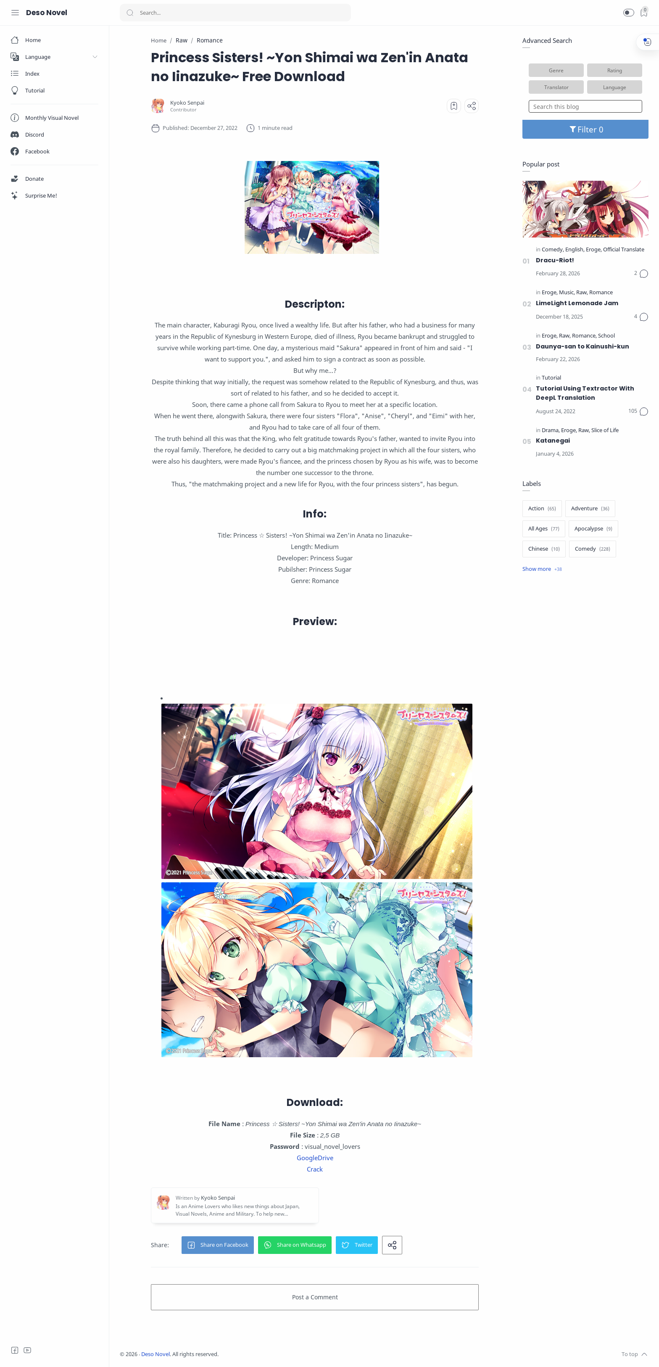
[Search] (235, 12)
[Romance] (601, 293)
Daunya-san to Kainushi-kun (582, 346)
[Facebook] (15, 1350)
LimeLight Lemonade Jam (577, 303)
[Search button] (130, 12)
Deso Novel (46, 13)
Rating (614, 70)
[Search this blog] (585, 106)
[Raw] (582, 293)
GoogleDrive (315, 1157)
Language (614, 87)
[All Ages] (543, 528)
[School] (606, 336)
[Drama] (551, 431)
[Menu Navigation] (15, 12)
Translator (556, 87)
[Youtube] (27, 1350)
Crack (315, 1169)
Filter (585, 129)
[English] (575, 250)
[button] (628, 12)
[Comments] (641, 273)
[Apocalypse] (593, 528)
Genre (556, 70)
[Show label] (542, 569)
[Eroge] (594, 250)
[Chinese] (544, 549)
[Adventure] (590, 508)
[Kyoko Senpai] (187, 102)
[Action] (542, 508)
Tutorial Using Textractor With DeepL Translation (585, 393)
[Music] (567, 293)
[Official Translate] (623, 250)
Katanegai (553, 440)
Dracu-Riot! (555, 260)
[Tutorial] (551, 378)
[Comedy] (553, 250)
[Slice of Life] (605, 431)
